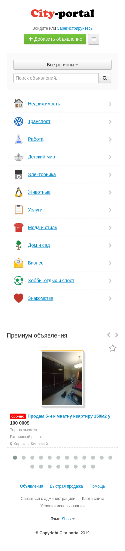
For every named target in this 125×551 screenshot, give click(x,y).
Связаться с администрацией (48, 498)
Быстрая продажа (66, 486)
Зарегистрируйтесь (75, 28)
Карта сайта (93, 498)
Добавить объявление (55, 39)
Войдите (40, 28)
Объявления (31, 486)
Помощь (97, 486)
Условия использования (62, 506)
